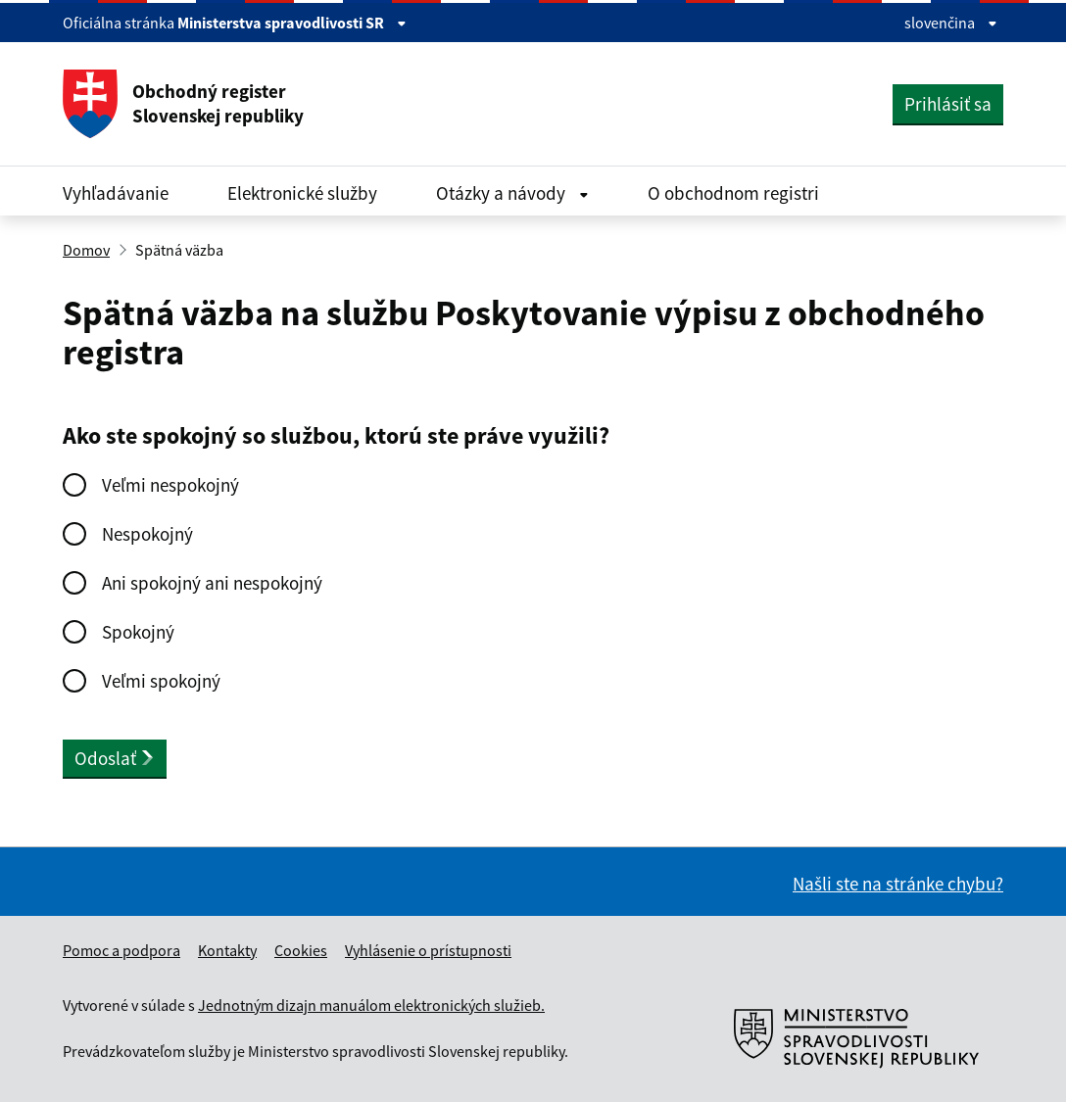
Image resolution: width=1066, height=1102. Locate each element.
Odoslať (114, 758)
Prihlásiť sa (948, 104)
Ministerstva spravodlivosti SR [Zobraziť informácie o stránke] (292, 22)
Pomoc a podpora (121, 950)
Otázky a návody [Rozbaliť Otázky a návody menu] (512, 193)
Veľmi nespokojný (170, 485)
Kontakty (227, 950)
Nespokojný (147, 534)
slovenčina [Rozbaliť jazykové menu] (950, 22)
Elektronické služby (302, 193)
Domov (86, 250)
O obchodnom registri (733, 193)
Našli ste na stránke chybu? (898, 883)
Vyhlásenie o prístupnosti (428, 950)
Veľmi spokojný (161, 681)
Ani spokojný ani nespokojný (212, 583)
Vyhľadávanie (116, 193)
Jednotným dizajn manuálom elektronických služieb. (371, 1005)
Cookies (300, 950)
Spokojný (138, 632)
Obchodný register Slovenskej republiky (183, 104)
